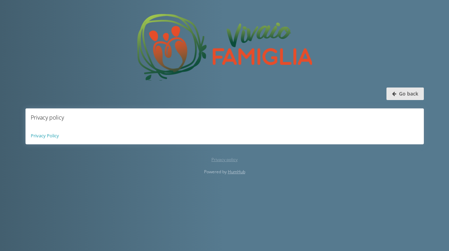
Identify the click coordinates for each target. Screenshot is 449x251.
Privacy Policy (45, 135)
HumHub (236, 172)
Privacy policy (224, 159)
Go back (405, 93)
